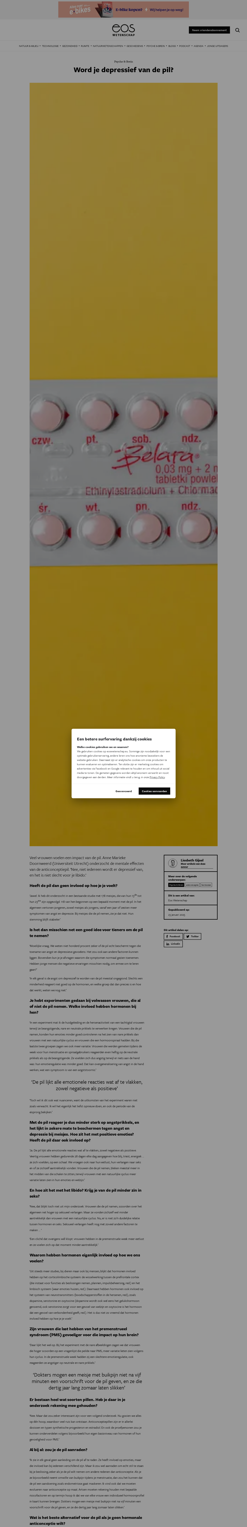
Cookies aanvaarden (154, 791)
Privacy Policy (157, 777)
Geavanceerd (124, 791)
